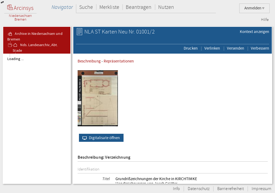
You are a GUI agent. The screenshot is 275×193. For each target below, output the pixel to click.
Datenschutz (198, 188)
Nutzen (166, 7)
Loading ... (15, 59)
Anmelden (254, 8)
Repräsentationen (119, 61)
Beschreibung (89, 61)
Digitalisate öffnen (100, 138)
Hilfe (265, 19)
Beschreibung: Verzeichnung (104, 157)
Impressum (261, 188)
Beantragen (139, 7)
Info (176, 188)
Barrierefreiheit (230, 188)
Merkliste (109, 7)
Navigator (62, 7)
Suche (86, 7)
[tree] (36, 118)
